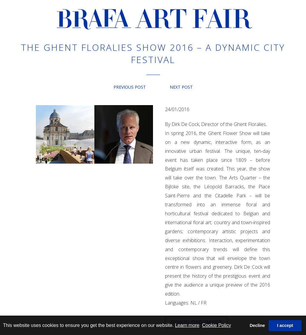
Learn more (187, 325)
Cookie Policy (216, 325)
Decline (257, 325)
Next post (181, 87)
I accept (285, 325)
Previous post (130, 87)
